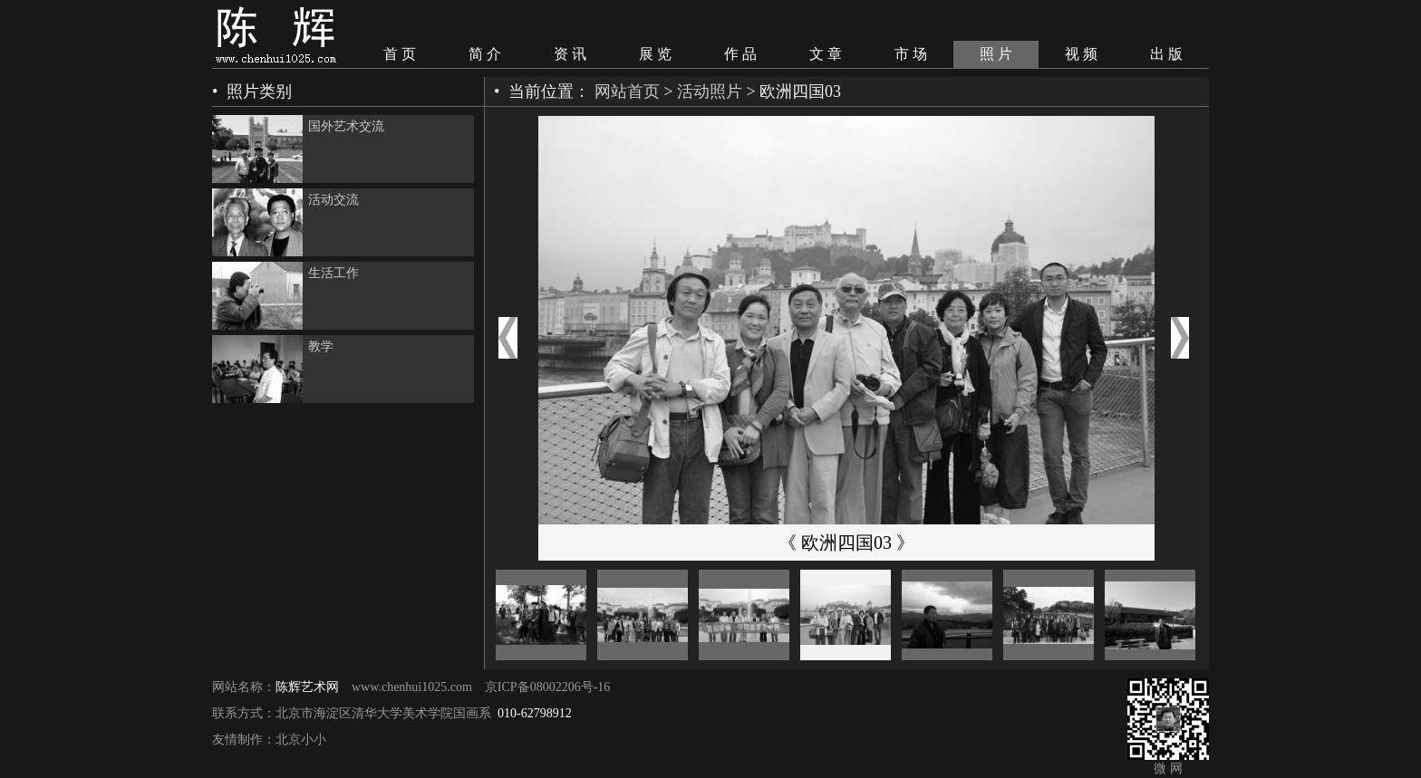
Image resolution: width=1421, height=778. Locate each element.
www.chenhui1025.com (412, 687)
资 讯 (570, 54)
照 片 (996, 54)
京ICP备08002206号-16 (547, 687)
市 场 (910, 54)
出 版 (1166, 54)
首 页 (399, 54)
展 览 (655, 54)
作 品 (740, 54)
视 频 (1081, 54)
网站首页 (627, 91)
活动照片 (709, 91)
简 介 (485, 54)
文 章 (825, 54)
